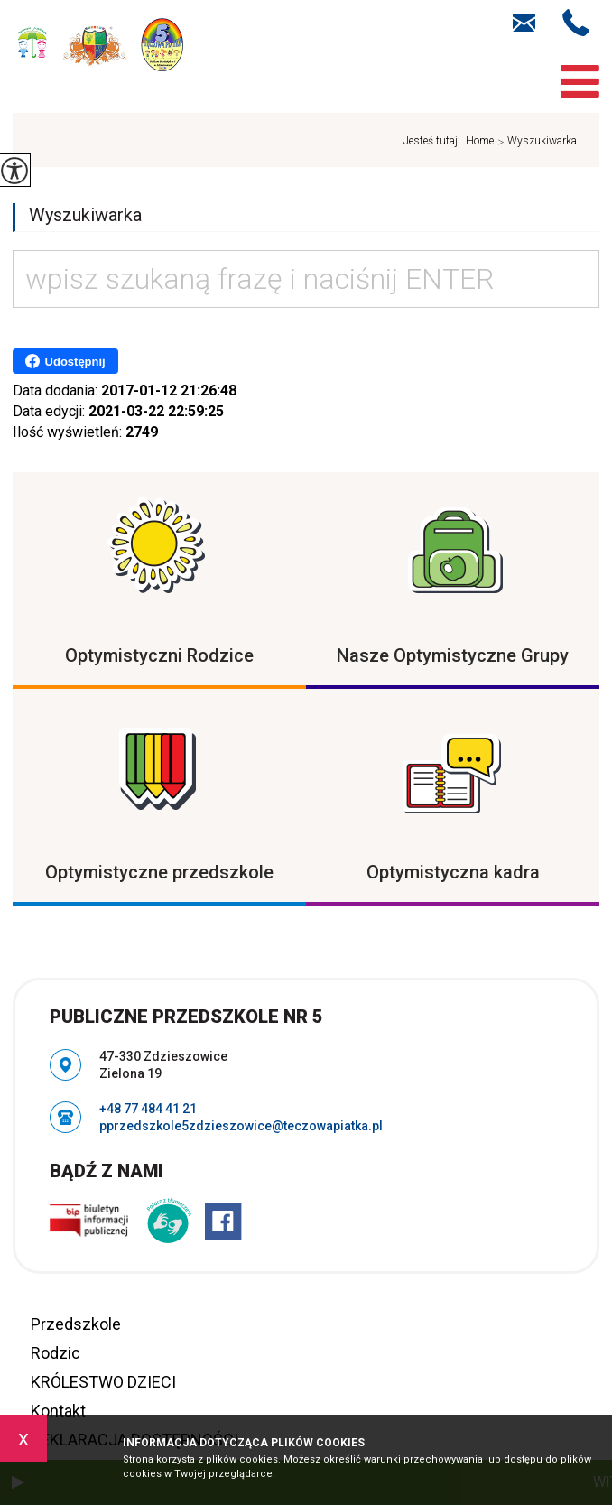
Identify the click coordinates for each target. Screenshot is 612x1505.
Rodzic (55, 1352)
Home (480, 140)
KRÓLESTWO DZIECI (103, 1381)
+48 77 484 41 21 (576, 22)
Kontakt (58, 1410)
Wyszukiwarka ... (541, 141)
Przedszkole (76, 1324)
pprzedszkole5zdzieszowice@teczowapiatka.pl (524, 23)
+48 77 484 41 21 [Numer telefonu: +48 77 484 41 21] (148, 1108)
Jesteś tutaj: (434, 140)
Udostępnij (65, 361)
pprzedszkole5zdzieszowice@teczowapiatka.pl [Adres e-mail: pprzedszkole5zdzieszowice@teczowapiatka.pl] (241, 1126)
